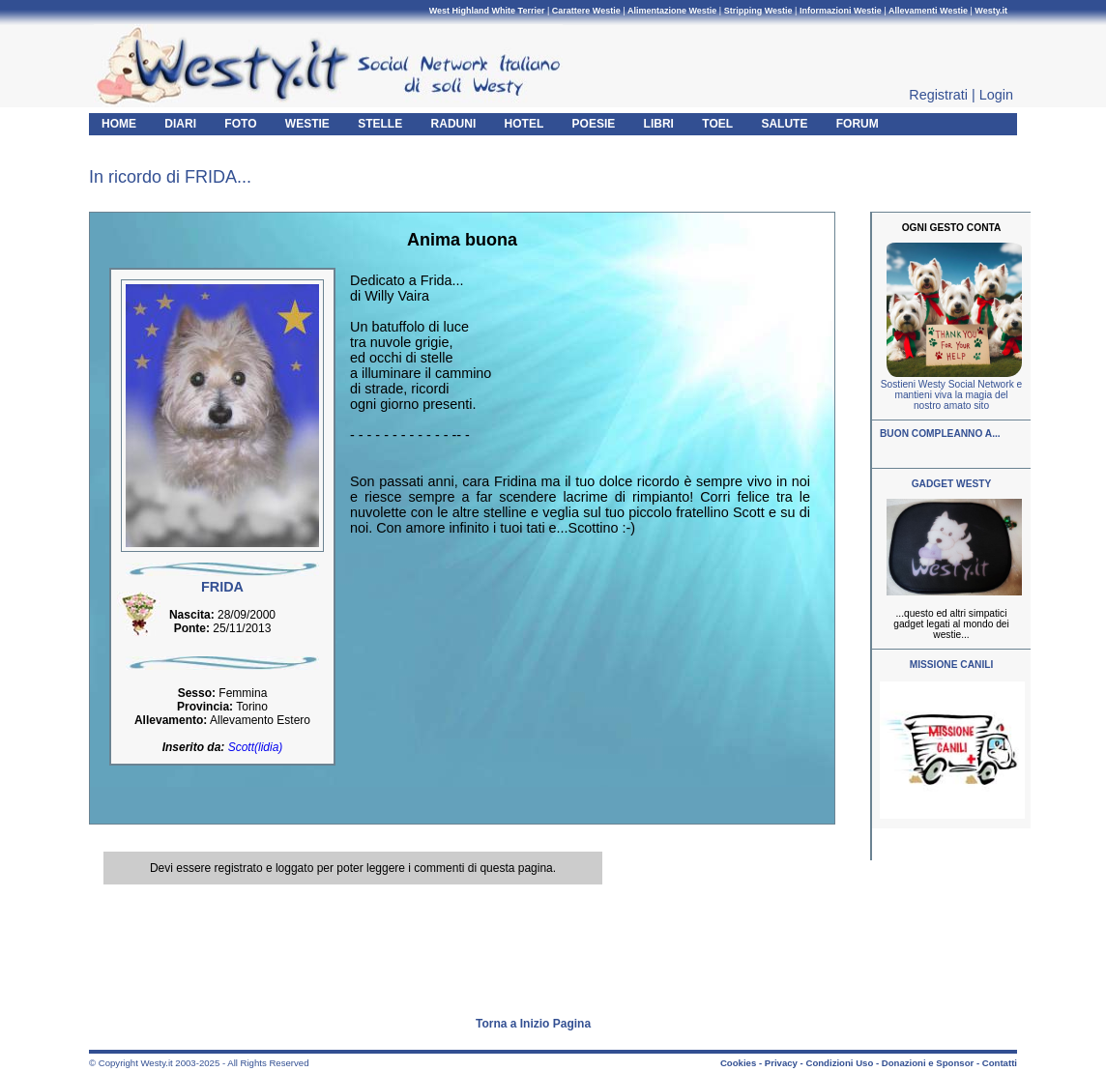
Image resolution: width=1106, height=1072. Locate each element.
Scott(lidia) (255, 747)
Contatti (999, 1063)
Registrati (938, 94)
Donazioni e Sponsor (928, 1063)
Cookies (738, 1063)
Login (996, 94)
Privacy (781, 1063)
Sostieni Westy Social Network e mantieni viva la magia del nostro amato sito (951, 395)
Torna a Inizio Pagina (533, 1023)
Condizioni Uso (839, 1063)
